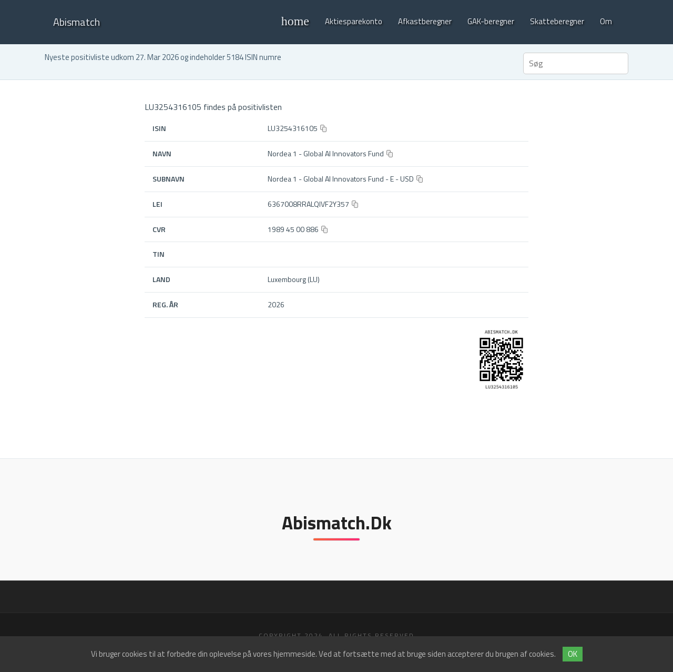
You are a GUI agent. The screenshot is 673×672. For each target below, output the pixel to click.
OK (572, 654)
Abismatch (76, 22)
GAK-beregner (490, 21)
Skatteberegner (557, 21)
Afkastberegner (425, 21)
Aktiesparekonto (353, 21)
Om (606, 21)
